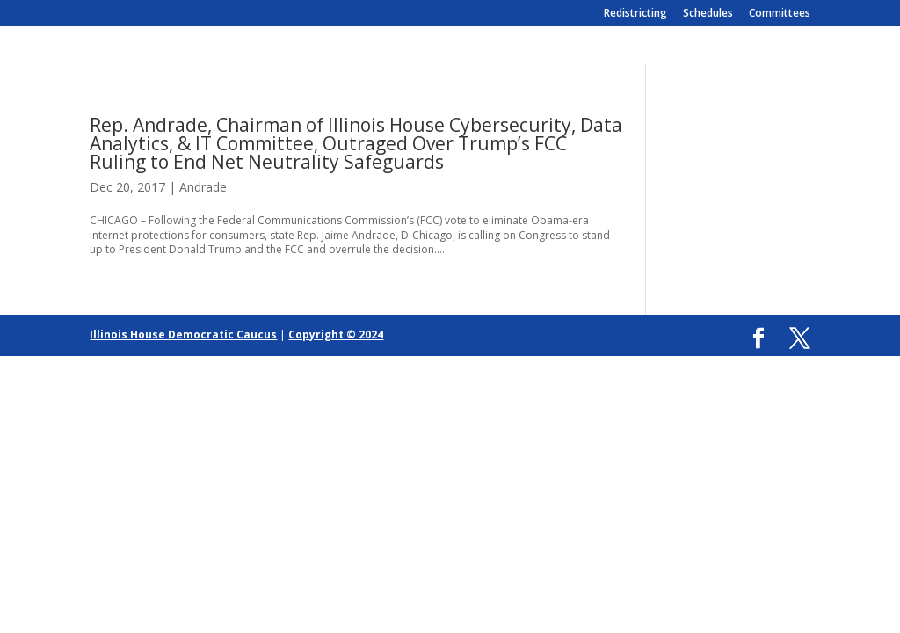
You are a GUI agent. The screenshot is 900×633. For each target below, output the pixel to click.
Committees (779, 14)
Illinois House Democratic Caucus (183, 334)
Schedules (708, 14)
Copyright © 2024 (335, 334)
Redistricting (635, 14)
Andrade (203, 186)
